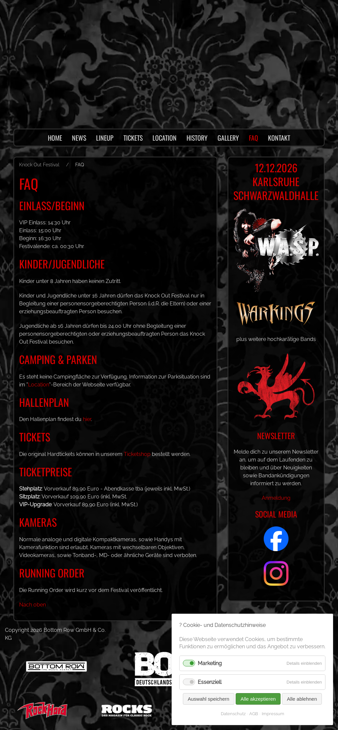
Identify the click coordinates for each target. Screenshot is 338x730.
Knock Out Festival (39, 164)
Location (38, 384)
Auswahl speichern (208, 699)
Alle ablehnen (302, 699)
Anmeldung (276, 506)
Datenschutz (232, 713)
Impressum (273, 713)
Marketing (210, 663)
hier (88, 419)
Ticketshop (137, 454)
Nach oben (32, 605)
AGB (253, 713)
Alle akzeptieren (258, 699)
